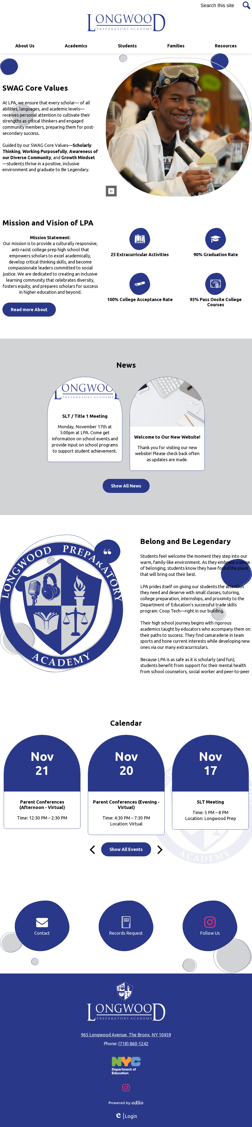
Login (126, 1116)
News (126, 365)
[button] (25, 46)
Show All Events (126, 849)
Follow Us (210, 925)
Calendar (126, 723)
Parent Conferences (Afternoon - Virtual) (42, 804)
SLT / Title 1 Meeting (85, 416)
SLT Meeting (210, 802)
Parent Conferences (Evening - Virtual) (126, 804)
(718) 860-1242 (133, 1043)
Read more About (29, 309)
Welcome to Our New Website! (167, 437)
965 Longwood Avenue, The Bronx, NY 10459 (126, 1034)
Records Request (126, 925)
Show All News (126, 485)
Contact (42, 925)
